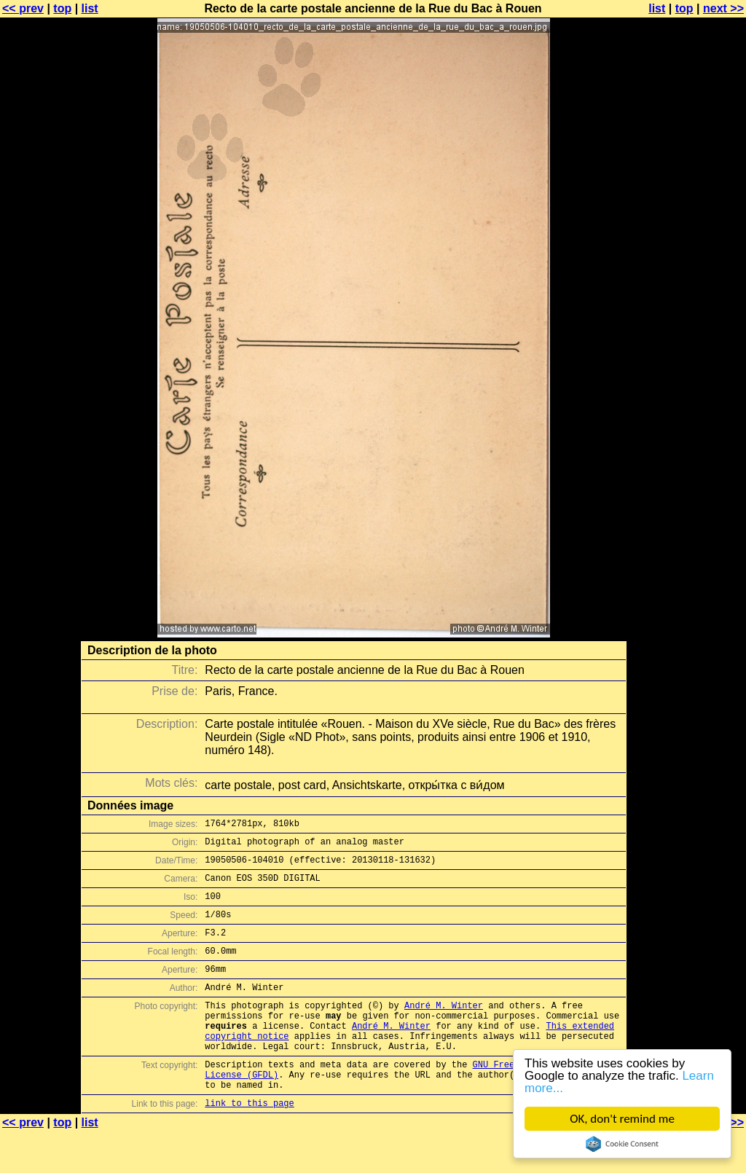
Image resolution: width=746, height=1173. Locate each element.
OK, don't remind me (622, 1118)
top (62, 8)
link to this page (249, 1144)
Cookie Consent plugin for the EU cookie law (622, 1144)
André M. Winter (443, 1029)
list (90, 8)
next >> (723, 8)
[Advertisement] (687, 360)
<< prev (23, 8)
